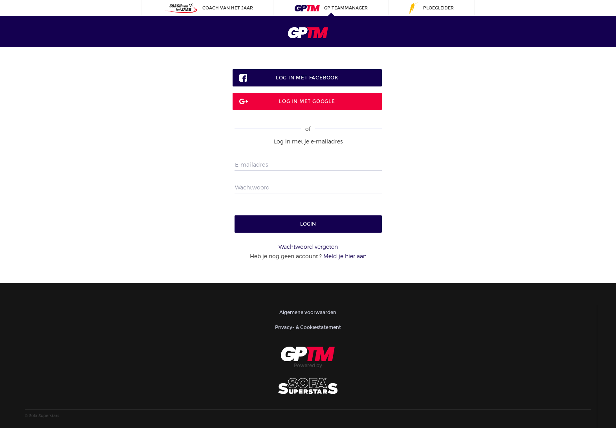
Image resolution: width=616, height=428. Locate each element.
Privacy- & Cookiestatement (308, 327)
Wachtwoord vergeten (308, 246)
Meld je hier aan (345, 256)
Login (308, 224)
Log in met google (307, 101)
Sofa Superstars (44, 415)
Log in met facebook (307, 78)
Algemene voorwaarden (307, 312)
